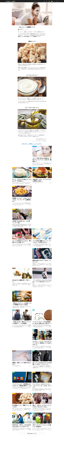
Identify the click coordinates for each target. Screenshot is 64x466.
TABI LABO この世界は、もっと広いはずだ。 (32, 144)
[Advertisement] (32, 452)
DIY (35, 141)
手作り (37, 141)
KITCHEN (45, 141)
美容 (39, 141)
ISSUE (13, 291)
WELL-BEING (34, 146)
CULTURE (14, 268)
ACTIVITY (14, 186)
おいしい (33, 141)
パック (42, 141)
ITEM (13, 229)
